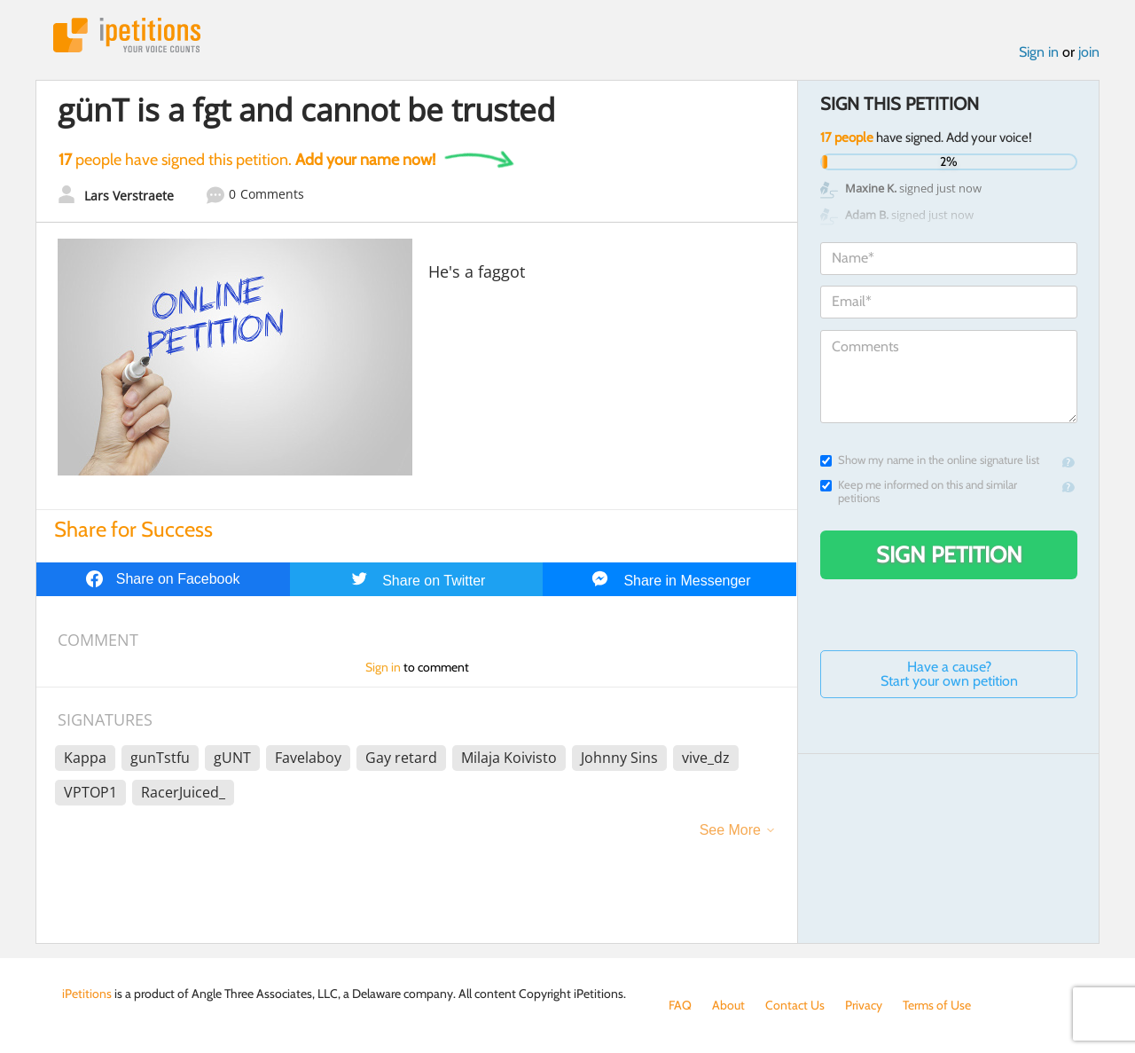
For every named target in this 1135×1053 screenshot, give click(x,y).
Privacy (863, 1005)
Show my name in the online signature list (929, 460)
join (1089, 51)
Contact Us (795, 1005)
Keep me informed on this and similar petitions (918, 491)
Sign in (1039, 51)
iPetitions (126, 35)
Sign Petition (949, 554)
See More (730, 829)
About (728, 1005)
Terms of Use (937, 1005)
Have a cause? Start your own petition (949, 673)
